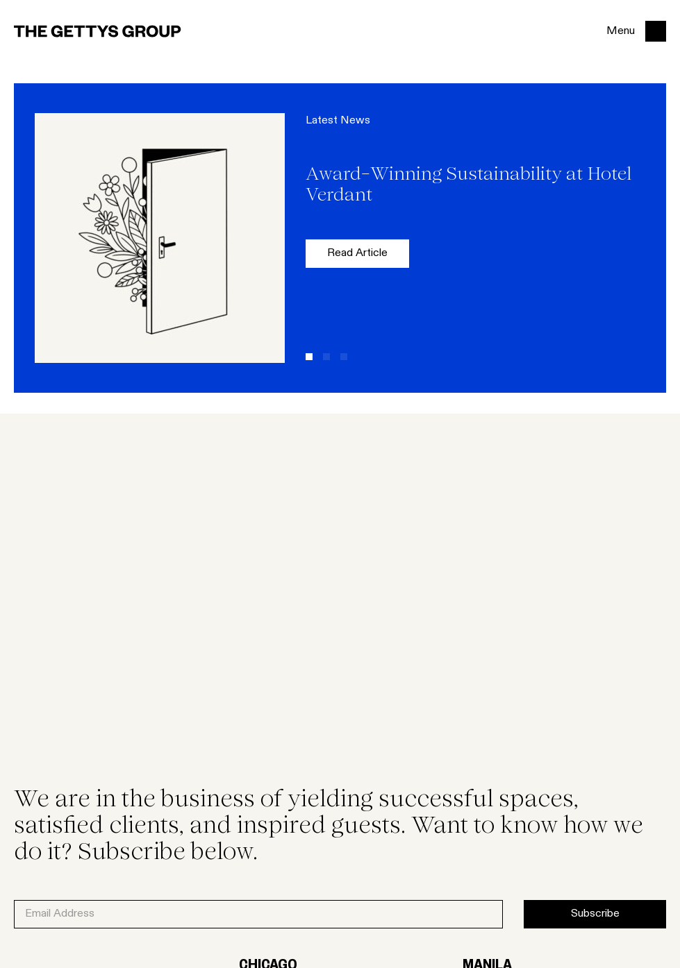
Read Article (357, 254)
